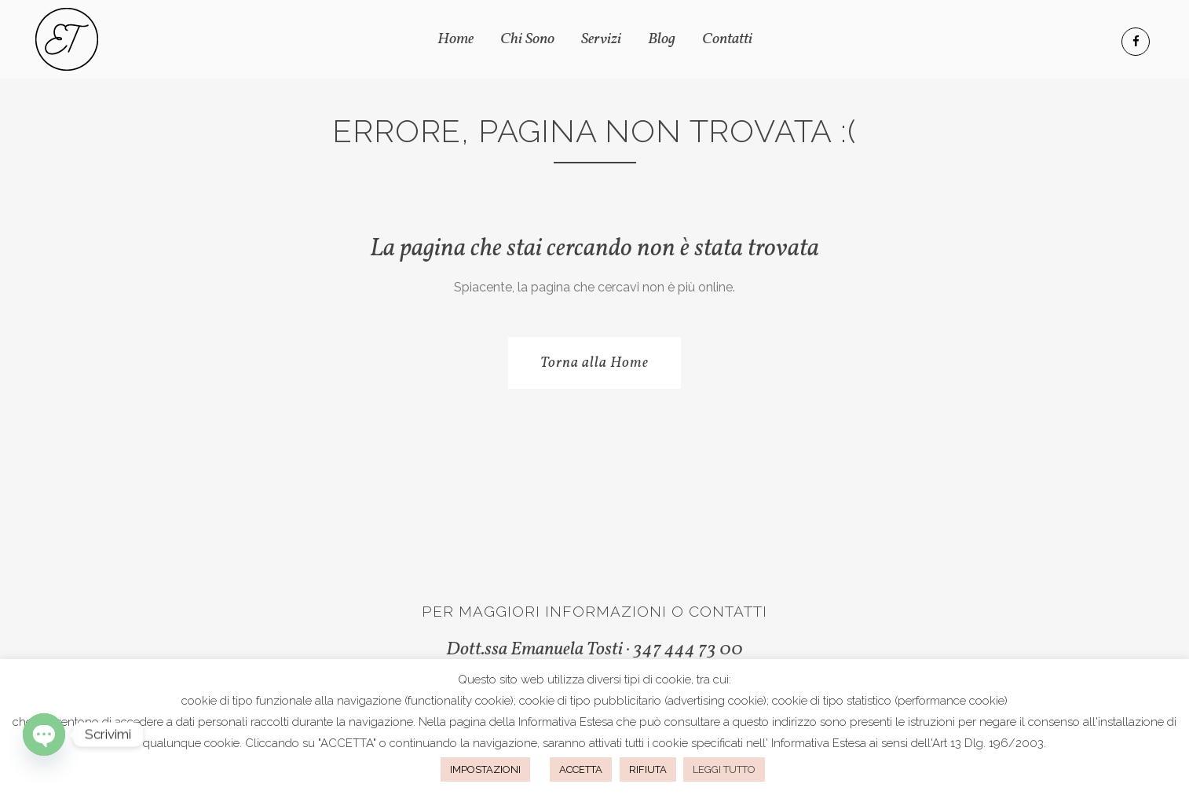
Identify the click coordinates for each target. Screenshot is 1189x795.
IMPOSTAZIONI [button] (485, 769)
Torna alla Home (594, 363)
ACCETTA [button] (580, 769)
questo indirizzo (775, 722)
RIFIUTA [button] (648, 769)
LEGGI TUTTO (724, 769)
